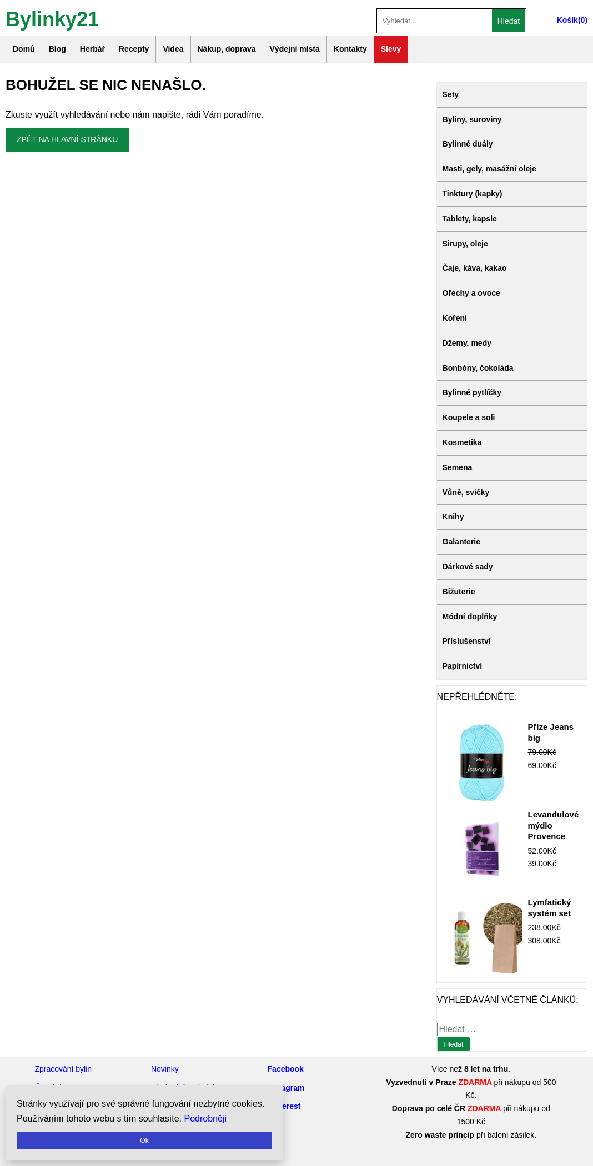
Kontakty (350, 48)
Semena (458, 467)
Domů (24, 48)
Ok (144, 1140)
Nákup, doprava (227, 48)
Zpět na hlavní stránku (67, 139)
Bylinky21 (52, 18)
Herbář (92, 48)
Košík (567, 20)
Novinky (165, 1068)
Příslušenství (467, 641)
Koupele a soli (469, 417)
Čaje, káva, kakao (475, 268)
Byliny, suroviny (472, 119)
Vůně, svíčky (466, 492)
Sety (451, 94)
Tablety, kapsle (470, 218)
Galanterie (461, 541)
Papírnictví (463, 666)
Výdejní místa (295, 48)
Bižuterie (459, 591)
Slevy (391, 48)
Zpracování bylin (63, 1068)
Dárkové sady (468, 566)
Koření (455, 318)
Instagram (286, 1087)
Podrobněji (205, 1118)
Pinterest (284, 1106)
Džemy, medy (467, 343)
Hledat (508, 21)
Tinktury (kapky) (472, 193)
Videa (173, 48)
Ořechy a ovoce (471, 293)
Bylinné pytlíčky (472, 392)
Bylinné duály (468, 143)
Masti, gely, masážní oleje (489, 168)
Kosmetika (462, 442)
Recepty (134, 48)
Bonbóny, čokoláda (478, 368)
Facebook (286, 1068)
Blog (57, 48)
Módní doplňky (470, 616)
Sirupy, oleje (465, 243)
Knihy (453, 516)
